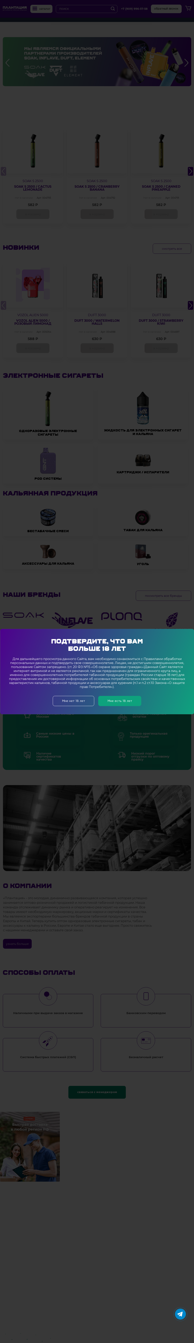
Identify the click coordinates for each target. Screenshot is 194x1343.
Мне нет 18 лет (73, 701)
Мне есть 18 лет (119, 701)
